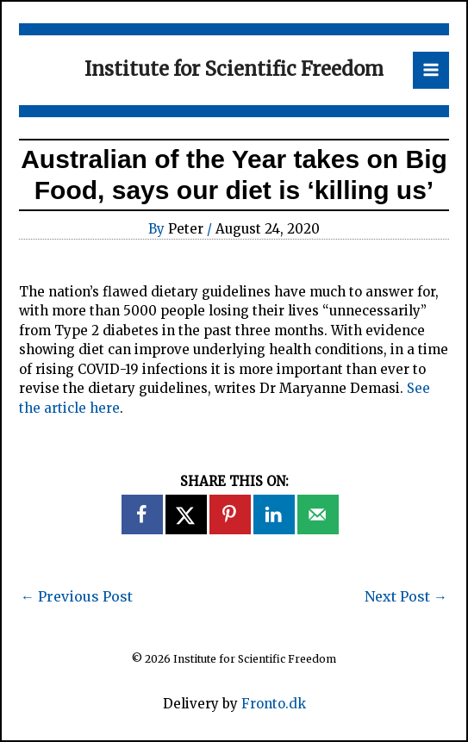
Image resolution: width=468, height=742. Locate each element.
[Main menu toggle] (431, 70)
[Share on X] (187, 514)
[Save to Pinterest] (231, 514)
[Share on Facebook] (143, 514)
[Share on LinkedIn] (275, 514)
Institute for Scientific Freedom (234, 69)
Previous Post (77, 596)
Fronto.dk (273, 703)
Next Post (406, 596)
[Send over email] (319, 514)
